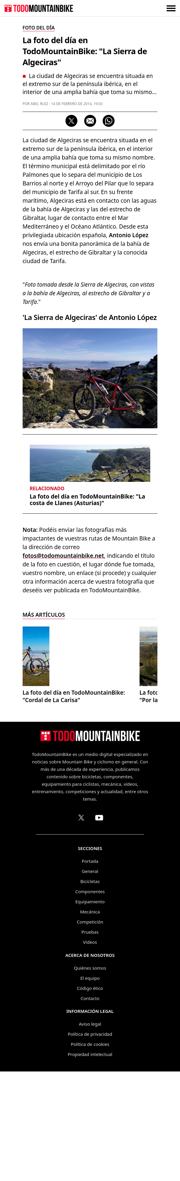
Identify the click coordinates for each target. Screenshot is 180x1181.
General (90, 981)
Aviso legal (90, 1133)
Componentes (90, 1001)
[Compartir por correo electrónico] (90, 121)
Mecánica (90, 1021)
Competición (90, 1031)
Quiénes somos (90, 1077)
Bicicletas (90, 991)
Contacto (90, 1108)
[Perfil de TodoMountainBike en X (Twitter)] (81, 927)
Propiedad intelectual (90, 1164)
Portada (90, 971)
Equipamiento (89, 1011)
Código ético (90, 1098)
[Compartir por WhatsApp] (109, 121)
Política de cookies (90, 1154)
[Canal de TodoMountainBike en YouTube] (99, 927)
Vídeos (90, 1052)
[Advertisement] (90, 326)
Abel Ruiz (39, 103)
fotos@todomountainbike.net (63, 665)
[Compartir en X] (71, 121)
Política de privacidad (90, 1143)
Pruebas (90, 1041)
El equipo (90, 1088)
